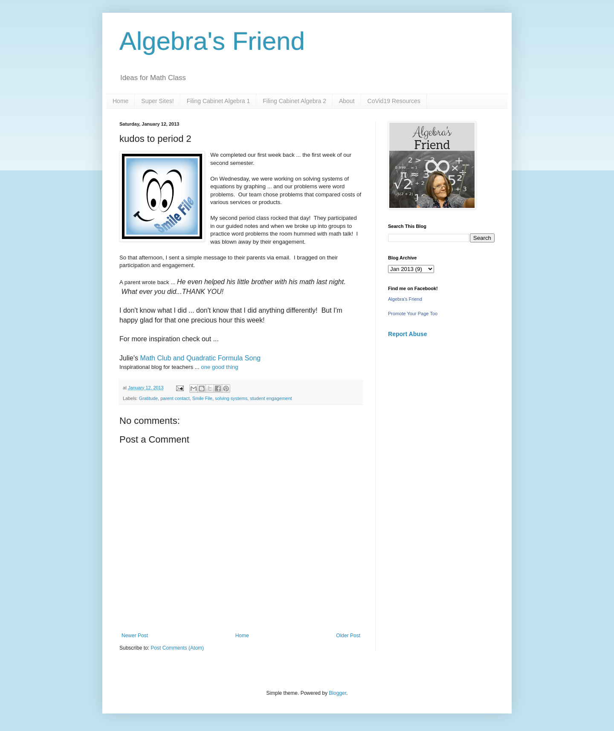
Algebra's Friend (212, 41)
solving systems (231, 398)
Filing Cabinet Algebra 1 (218, 101)
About (347, 101)
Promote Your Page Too (412, 313)
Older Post (348, 636)
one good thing (219, 367)
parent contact (174, 398)
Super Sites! (157, 101)
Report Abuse (407, 334)
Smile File (202, 398)
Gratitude (148, 398)
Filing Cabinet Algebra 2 (294, 101)
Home (120, 101)
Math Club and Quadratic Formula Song (200, 358)
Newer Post (135, 636)
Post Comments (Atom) (177, 648)
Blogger (337, 693)
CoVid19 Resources (394, 101)
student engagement (271, 398)
